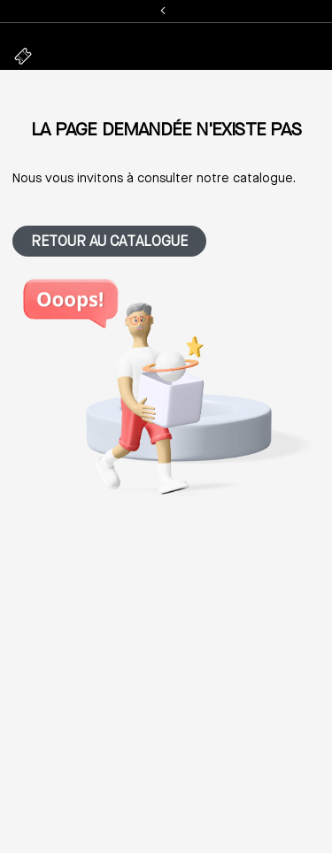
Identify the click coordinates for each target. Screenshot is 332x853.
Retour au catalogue (109, 242)
